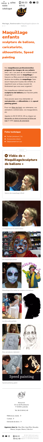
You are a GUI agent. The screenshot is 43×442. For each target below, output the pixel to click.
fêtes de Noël (17, 107)
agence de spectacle (21, 120)
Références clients (13, 416)
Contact (9, 419)
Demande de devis (13, 422)
